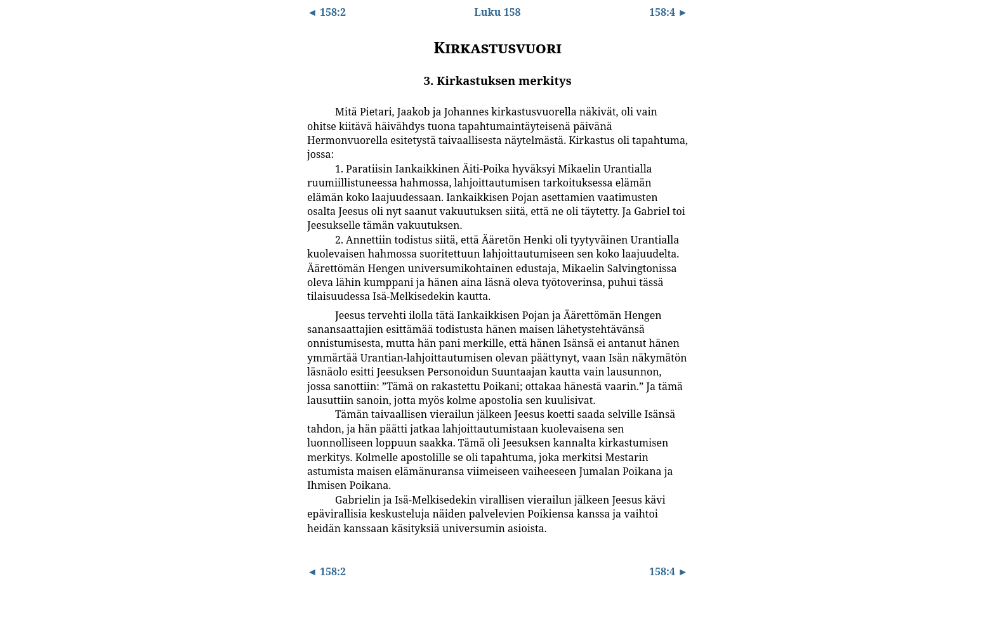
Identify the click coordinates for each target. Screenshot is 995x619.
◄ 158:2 (326, 12)
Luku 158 (497, 12)
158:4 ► (668, 12)
